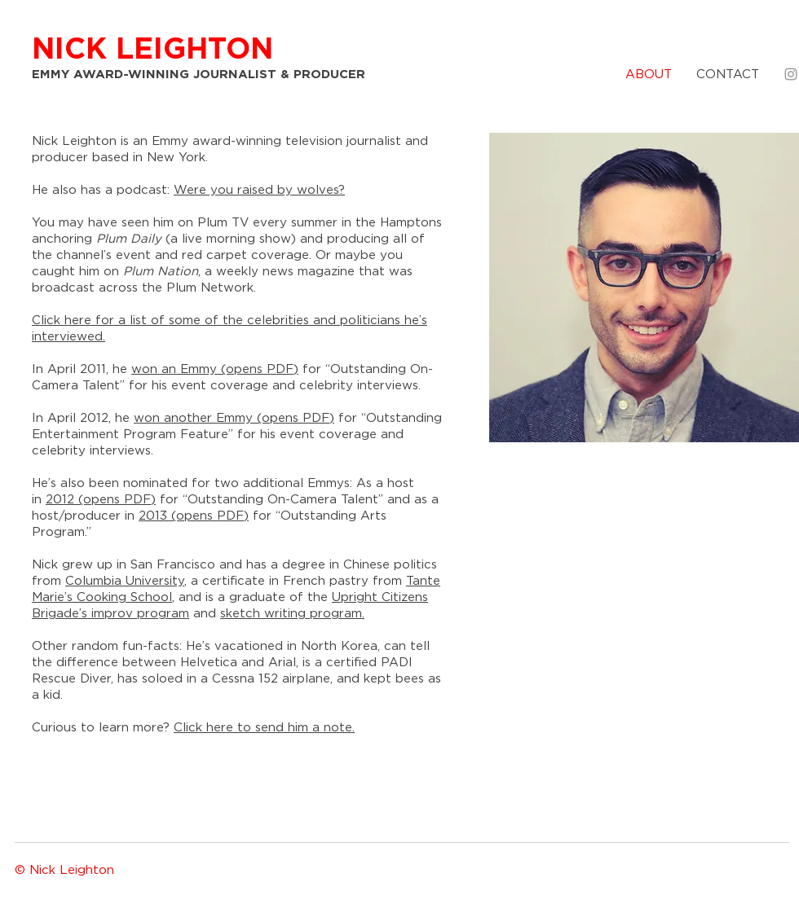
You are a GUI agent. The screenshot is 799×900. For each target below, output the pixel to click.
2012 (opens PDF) (101, 500)
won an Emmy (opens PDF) (214, 369)
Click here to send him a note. (264, 728)
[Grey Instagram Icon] (791, 74)
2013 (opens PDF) (194, 516)
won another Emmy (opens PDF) (234, 418)
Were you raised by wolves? (259, 190)
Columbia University (124, 581)
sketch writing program (291, 614)
